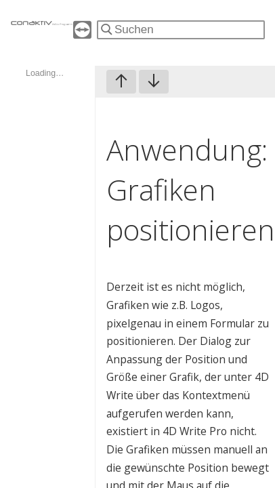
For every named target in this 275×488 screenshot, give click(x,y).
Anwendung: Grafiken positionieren (190, 189)
